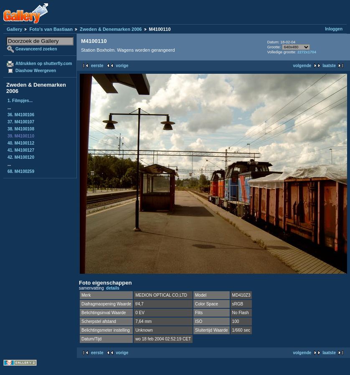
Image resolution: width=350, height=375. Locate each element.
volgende (302, 65)
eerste (97, 65)
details (112, 288)
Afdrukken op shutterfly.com (43, 63)
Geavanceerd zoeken (36, 49)
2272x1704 (306, 52)
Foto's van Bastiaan (50, 29)
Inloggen (333, 29)
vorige (122, 65)
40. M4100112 (21, 143)
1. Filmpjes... (20, 100)
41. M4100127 (21, 150)
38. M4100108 (21, 129)
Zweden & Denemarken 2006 (111, 29)
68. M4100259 (21, 171)
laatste (329, 65)
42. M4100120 (21, 157)
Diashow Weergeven (35, 70)
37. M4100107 (21, 122)
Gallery (14, 29)
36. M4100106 (21, 114)
